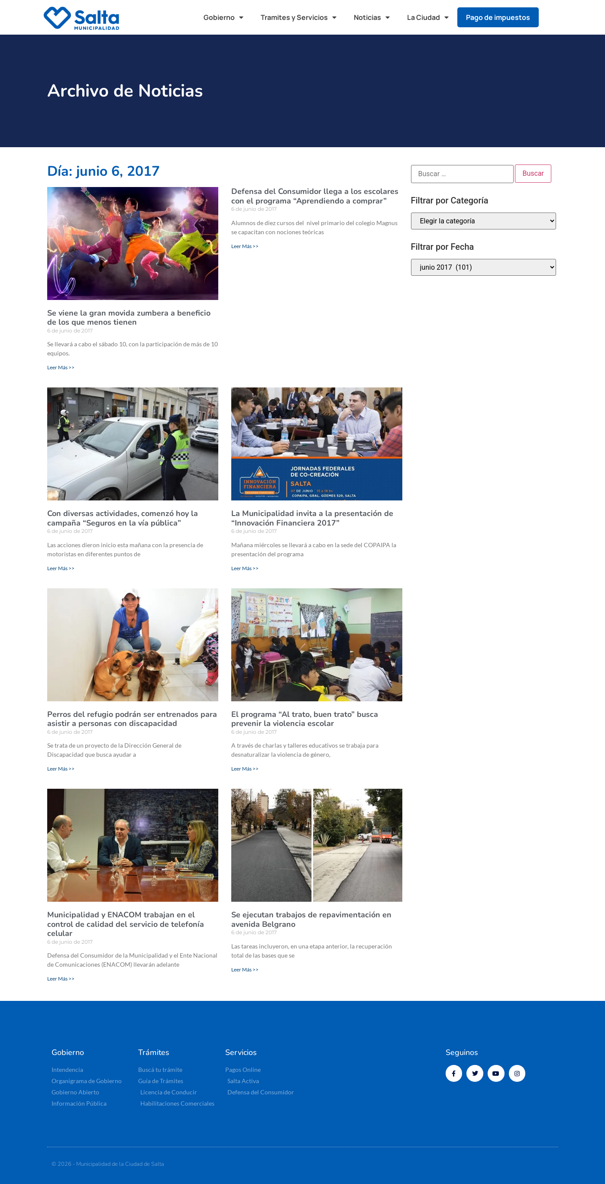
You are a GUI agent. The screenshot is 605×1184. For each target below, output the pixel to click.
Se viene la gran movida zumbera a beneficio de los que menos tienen (128, 318)
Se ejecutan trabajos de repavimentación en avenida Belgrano (311, 919)
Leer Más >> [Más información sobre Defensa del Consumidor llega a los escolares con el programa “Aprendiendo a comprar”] (245, 246)
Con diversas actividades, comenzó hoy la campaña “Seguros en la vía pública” (122, 518)
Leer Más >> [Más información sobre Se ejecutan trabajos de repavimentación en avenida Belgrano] (245, 969)
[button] (553, 17)
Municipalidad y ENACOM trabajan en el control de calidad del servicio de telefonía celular (125, 924)
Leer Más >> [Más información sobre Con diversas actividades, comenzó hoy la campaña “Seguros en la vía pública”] (60, 568)
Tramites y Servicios (298, 17)
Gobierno (223, 17)
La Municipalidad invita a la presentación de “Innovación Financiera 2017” (312, 518)
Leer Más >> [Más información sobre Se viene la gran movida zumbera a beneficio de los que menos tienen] (60, 367)
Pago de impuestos (498, 17)
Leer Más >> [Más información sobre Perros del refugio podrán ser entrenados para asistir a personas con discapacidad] (60, 768)
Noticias (372, 17)
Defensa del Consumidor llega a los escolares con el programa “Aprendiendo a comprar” (314, 196)
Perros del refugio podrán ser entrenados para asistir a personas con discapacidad (132, 719)
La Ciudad (428, 17)
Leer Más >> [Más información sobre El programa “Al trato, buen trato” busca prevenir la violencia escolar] (245, 768)
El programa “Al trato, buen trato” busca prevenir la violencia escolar (304, 719)
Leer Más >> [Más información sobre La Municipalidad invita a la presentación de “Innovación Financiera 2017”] (245, 568)
